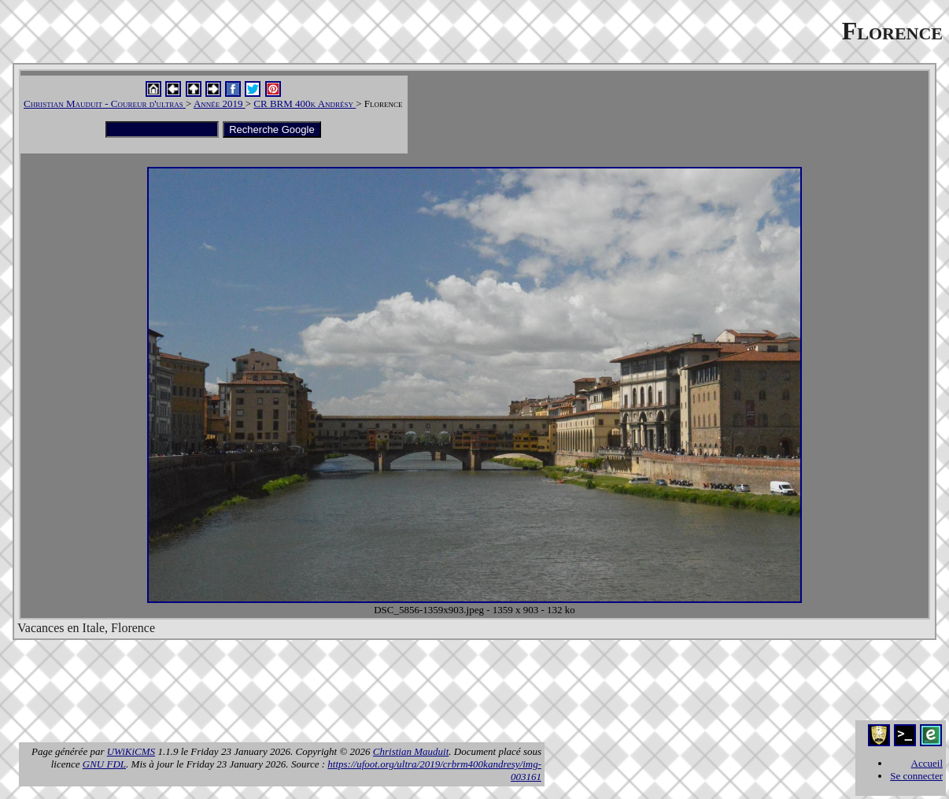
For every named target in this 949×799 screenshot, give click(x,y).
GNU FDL (104, 764)
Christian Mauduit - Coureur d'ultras (105, 103)
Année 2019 (220, 103)
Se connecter (916, 776)
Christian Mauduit (411, 751)
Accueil (927, 763)
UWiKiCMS (131, 751)
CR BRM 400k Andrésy (304, 103)
